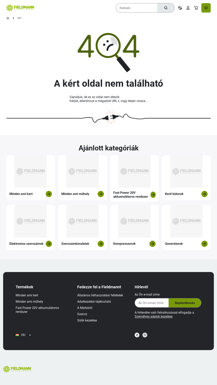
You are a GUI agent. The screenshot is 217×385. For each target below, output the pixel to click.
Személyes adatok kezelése (154, 316)
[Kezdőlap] (7, 18)
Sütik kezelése (87, 320)
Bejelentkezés (185, 303)
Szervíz (82, 314)
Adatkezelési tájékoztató (94, 301)
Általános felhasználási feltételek (100, 295)
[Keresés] (165, 7)
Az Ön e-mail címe (147, 294)
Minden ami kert (27, 295)
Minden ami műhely (29, 301)
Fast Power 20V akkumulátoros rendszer (37, 310)
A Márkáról (84, 308)
